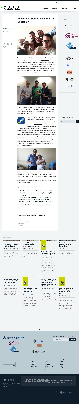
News (45, 8)
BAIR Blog (25, 260)
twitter (61, 364)
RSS (46, 369)
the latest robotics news (27, 205)
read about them (38, 124)
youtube (62, 367)
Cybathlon (33, 58)
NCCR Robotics (9, 28)
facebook (62, 363)
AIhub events (72, 2)
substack (62, 360)
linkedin (61, 361)
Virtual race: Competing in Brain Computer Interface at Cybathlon (36, 190)
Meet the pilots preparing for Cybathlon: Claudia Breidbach (35, 199)
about (43, 2)
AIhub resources (63, 2)
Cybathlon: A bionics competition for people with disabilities (35, 197)
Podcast (64, 8)
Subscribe (73, 339)
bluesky (61, 366)
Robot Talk (43, 260)
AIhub (60, 260)
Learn (74, 8)
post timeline (34, 366)
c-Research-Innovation (26, 215)
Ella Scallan (43, 302)
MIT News (6, 299)
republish (55, 2)
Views (54, 8)
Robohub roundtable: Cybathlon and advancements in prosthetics (36, 201)
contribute (48, 2)
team (39, 2)
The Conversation (8, 260)
